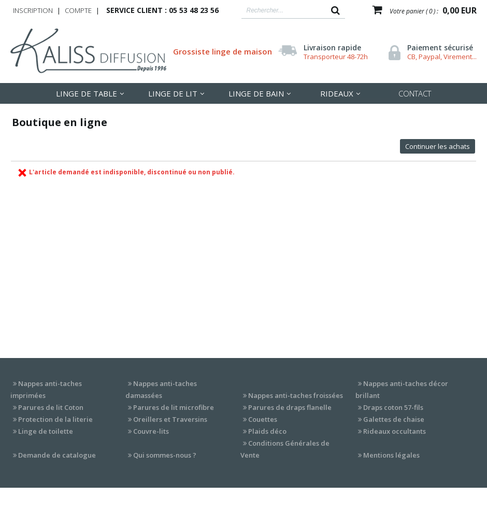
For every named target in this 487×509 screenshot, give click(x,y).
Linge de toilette (45, 431)
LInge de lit (172, 93)
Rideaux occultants (394, 431)
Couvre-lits (151, 431)
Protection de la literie (55, 419)
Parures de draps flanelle (290, 407)
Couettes (262, 419)
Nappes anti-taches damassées (161, 389)
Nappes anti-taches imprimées (46, 389)
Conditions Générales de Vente (285, 449)
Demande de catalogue (57, 455)
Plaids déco (267, 431)
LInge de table (86, 93)
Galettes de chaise (393, 419)
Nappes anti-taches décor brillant (401, 389)
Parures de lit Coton (50, 407)
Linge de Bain (256, 93)
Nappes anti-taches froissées (295, 395)
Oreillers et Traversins (170, 419)
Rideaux (336, 93)
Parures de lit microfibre (173, 407)
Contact (414, 93)
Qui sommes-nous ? (164, 455)
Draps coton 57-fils (393, 407)
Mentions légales (391, 455)
